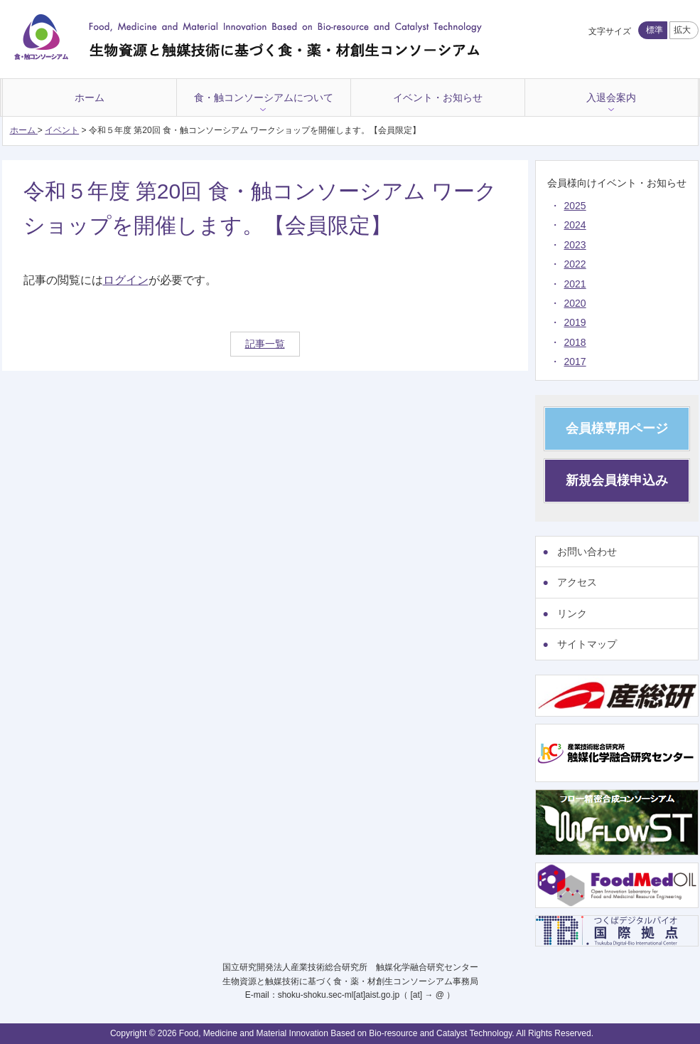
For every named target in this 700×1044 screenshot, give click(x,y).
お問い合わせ (587, 551)
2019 (575, 322)
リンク (572, 613)
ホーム (89, 97)
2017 (575, 361)
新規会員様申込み (617, 480)
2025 (575, 205)
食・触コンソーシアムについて (263, 97)
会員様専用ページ (617, 428)
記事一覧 (265, 343)
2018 (575, 342)
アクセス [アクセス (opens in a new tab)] (577, 582)
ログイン (126, 280)
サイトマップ (587, 644)
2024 (575, 225)
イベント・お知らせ (438, 97)
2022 (575, 264)
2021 (575, 284)
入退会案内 (611, 97)
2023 (575, 245)
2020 (575, 303)
